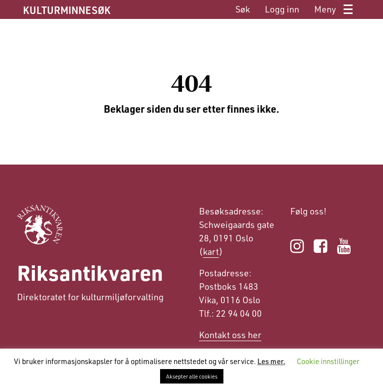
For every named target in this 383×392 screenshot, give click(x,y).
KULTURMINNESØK (66, 9)
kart (211, 251)
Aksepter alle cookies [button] (191, 376)
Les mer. (271, 361)
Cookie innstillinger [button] (328, 361)
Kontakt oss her (230, 335)
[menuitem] (242, 9)
